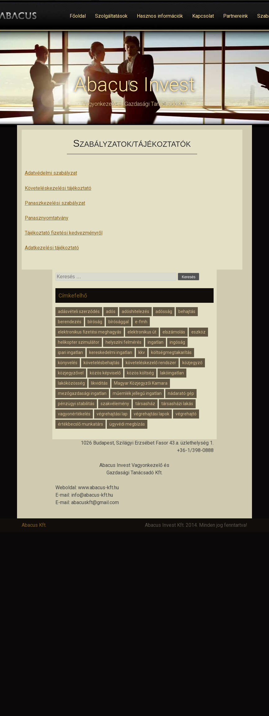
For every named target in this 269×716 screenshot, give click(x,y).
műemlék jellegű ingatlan (137, 393)
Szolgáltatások (111, 16)
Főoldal (78, 16)
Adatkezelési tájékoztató (52, 248)
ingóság (177, 342)
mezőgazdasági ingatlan (82, 393)
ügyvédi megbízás (127, 424)
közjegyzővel (71, 372)
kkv (141, 352)
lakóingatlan (172, 372)
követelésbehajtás (101, 362)
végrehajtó (186, 413)
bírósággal (118, 321)
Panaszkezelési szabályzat (55, 203)
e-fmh (141, 321)
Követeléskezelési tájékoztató (58, 188)
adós (110, 311)
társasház (145, 403)
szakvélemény (115, 403)
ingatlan (155, 342)
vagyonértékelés (74, 413)
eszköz (198, 331)
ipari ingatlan (70, 352)
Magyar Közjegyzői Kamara (140, 383)
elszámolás (174, 331)
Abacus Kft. (34, 525)
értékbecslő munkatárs (80, 424)
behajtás (186, 311)
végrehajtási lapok (151, 413)
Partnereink (235, 16)
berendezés (69, 321)
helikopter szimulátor (78, 342)
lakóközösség (71, 383)
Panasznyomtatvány (46, 218)
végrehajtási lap (112, 413)
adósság (163, 311)
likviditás (99, 383)
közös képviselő (105, 372)
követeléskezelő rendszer (151, 362)
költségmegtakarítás (171, 352)
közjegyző (192, 362)
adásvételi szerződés (79, 311)
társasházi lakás (177, 403)
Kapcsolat (203, 16)
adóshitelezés (135, 311)
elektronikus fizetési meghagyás (89, 331)
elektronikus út (142, 331)
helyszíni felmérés (123, 342)
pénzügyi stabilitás (76, 403)
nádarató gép (181, 393)
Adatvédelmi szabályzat (51, 173)
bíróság (95, 321)
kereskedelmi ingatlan (110, 352)
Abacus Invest (134, 84)
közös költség (140, 372)
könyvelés (67, 362)
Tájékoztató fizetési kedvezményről (63, 233)
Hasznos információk (160, 16)
